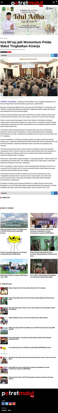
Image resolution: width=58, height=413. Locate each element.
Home (1, 38)
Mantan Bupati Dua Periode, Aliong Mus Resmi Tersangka (27, 288)
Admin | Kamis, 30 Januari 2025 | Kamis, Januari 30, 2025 (12, 49)
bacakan (4, 52)
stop (9, 52)
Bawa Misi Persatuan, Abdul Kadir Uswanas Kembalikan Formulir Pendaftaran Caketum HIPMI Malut (42, 231)
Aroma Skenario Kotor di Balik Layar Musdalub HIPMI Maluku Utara (30, 347)
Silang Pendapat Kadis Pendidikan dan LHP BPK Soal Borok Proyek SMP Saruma (13, 231)
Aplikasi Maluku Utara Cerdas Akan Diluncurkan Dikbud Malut (28, 317)
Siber (9, 410)
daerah (5, 38)
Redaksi (4, 410)
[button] (56, 1)
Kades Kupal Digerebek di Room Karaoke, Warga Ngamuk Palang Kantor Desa (43, 254)
